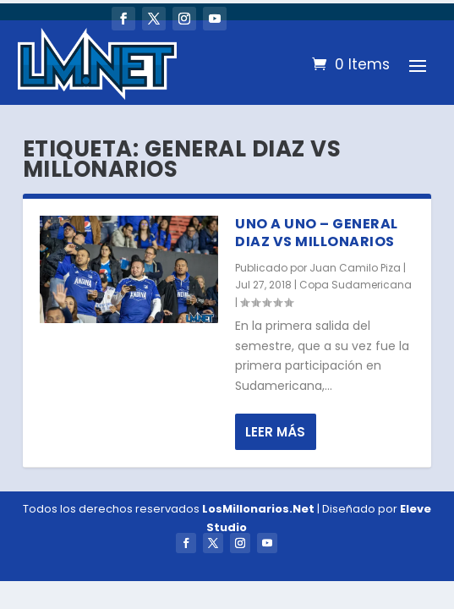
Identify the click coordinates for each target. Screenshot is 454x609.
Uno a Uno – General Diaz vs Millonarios (316, 232)
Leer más (275, 432)
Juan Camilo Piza (355, 268)
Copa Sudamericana (355, 284)
